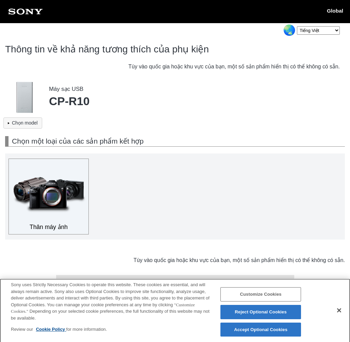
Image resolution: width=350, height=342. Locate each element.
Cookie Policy (51, 332)
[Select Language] (318, 30)
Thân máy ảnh (49, 227)
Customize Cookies (261, 297)
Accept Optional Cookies (260, 332)
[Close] (339, 313)
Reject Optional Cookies (261, 314)
